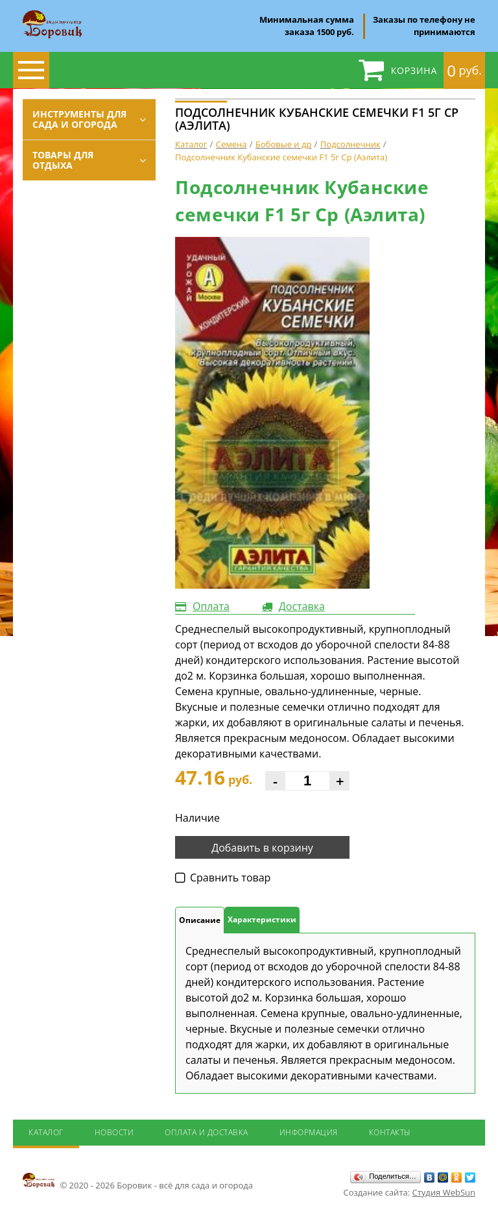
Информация (308, 1132)
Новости (114, 1132)
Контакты (390, 1132)
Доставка (302, 606)
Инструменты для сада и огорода (79, 119)
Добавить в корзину (262, 848)
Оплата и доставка (206, 1132)
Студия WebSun (443, 1192)
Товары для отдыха (62, 160)
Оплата (211, 606)
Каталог (46, 1132)
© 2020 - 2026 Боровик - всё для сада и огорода (138, 1181)
